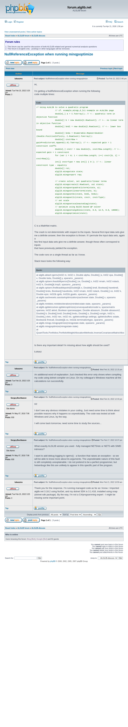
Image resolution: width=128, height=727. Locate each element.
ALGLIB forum (24, 36)
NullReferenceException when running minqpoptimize (48, 54)
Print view (10, 69)
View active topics (34, 32)
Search (118, 22)
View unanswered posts (14, 32)
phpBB (52, 561)
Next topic (118, 69)
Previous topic (106, 69)
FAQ (109, 22)
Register (19, 22)
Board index (10, 36)
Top (6, 362)
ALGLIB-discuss (38, 36)
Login (8, 22)
